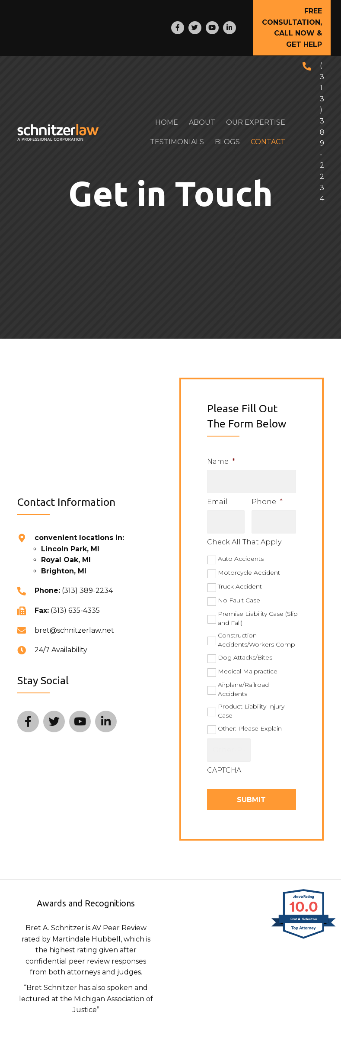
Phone (267, 499)
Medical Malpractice (247, 666)
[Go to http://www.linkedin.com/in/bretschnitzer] (229, 27)
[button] (292, 27)
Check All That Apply (244, 537)
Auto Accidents (241, 554)
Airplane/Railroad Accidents (243, 684)
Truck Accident (240, 582)
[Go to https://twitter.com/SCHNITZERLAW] (194, 27)
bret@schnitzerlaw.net (74, 626)
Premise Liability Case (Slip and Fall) (258, 613)
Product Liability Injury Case (251, 706)
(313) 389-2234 (322, 132)
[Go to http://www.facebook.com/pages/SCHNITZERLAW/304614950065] (177, 27)
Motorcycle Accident (249, 568)
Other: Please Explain (250, 724)
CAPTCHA (224, 763)
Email (217, 499)
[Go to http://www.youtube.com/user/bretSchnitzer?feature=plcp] (212, 27)
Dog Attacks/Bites (245, 653)
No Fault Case (239, 595)
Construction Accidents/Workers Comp (256, 635)
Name (221, 461)
